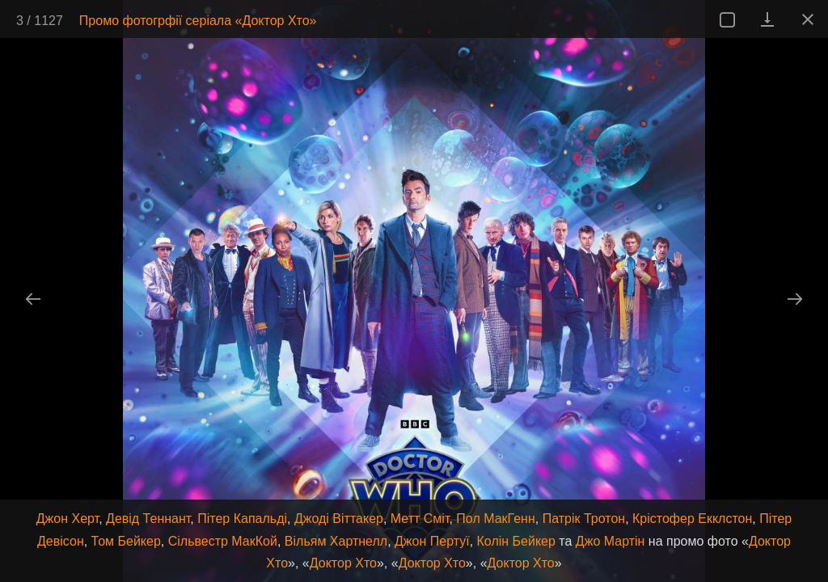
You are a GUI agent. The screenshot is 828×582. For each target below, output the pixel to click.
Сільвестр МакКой (222, 541)
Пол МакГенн (495, 518)
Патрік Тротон (584, 518)
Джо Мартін (610, 541)
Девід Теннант (148, 518)
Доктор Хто (343, 563)
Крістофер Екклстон (692, 518)
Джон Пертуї (432, 541)
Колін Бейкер (516, 541)
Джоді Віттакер (338, 518)
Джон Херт (67, 518)
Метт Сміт (420, 518)
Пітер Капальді (242, 518)
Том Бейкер (126, 541)
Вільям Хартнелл (336, 541)
